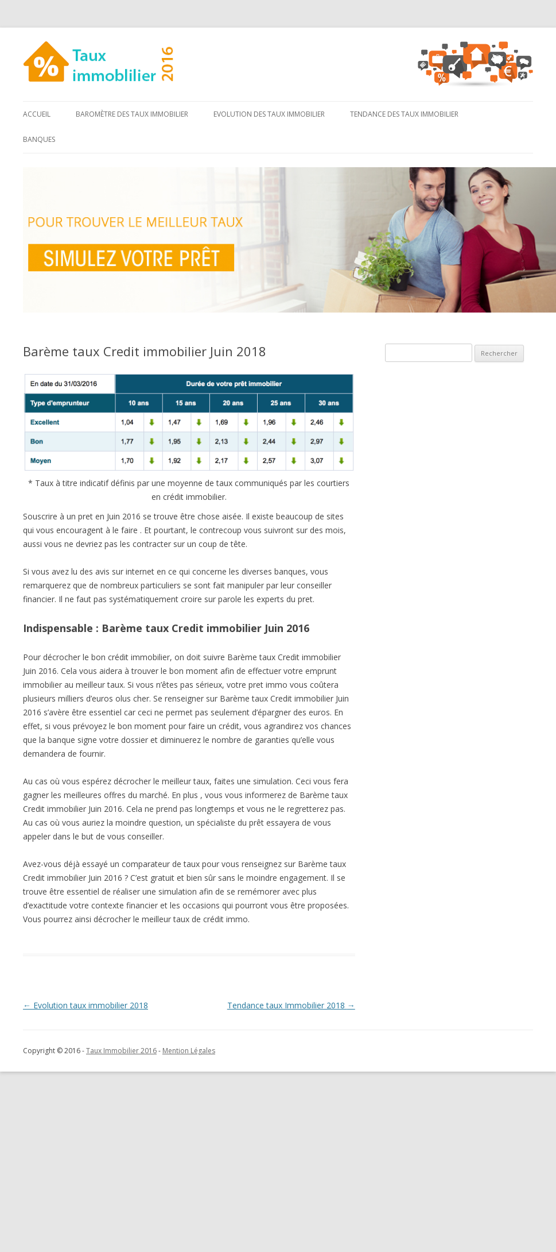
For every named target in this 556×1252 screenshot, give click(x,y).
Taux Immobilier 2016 (121, 1050)
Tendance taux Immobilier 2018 (291, 1005)
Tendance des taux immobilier (404, 114)
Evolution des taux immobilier (269, 114)
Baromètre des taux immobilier (132, 114)
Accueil (36, 114)
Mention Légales (188, 1050)
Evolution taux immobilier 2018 (85, 1005)
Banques (39, 139)
